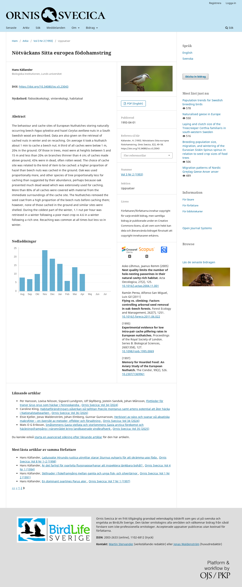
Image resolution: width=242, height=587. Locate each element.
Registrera (215, 3)
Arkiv (26, 28)
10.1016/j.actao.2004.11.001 (140, 286)
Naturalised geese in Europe (201, 114)
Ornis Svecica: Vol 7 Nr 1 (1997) (109, 481)
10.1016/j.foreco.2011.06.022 (141, 316)
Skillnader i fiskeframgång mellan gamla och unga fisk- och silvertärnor (90, 473)
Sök (38, 28)
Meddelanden (56, 28)
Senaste (11, 28)
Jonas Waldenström (186, 544)
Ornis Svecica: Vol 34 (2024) (100, 405)
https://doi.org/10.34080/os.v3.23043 (43, 86)
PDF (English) (135, 103)
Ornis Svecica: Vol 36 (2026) (70, 413)
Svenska (187, 58)
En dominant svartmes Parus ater (64, 481)
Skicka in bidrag (195, 76)
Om (74, 28)
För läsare (188, 199)
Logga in (231, 3)
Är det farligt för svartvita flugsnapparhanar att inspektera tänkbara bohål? (92, 465)
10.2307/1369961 (133, 374)
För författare (190, 205)
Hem (15, 41)
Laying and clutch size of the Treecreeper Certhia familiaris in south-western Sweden (204, 128)
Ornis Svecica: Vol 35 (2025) (131, 429)
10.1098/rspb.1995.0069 (138, 351)
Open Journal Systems (197, 228)
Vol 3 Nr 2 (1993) (43, 41)
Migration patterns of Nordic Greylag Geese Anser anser (201, 169)
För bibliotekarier (192, 211)
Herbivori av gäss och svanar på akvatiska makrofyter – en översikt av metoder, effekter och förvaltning (95, 419)
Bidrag (91, 28)
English (187, 53)
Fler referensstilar (135, 155)
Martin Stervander (121, 544)
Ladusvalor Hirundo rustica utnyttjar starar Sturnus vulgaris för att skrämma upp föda (99, 457)
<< (13, 488)
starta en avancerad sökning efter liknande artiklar (68, 437)
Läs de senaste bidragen (198, 262)
